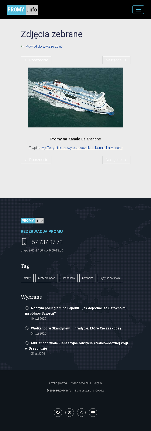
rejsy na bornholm (110, 278)
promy (27, 278)
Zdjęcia (97, 382)
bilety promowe (46, 278)
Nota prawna (83, 390)
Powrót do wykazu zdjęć (44, 46)
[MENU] (138, 9)
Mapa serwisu (80, 382)
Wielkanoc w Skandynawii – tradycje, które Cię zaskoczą (76, 328)
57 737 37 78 (47, 242)
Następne (116, 60)
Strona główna (58, 382)
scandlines (68, 278)
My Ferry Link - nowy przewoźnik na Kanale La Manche (82, 148)
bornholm (87, 278)
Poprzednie (36, 60)
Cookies (99, 390)
